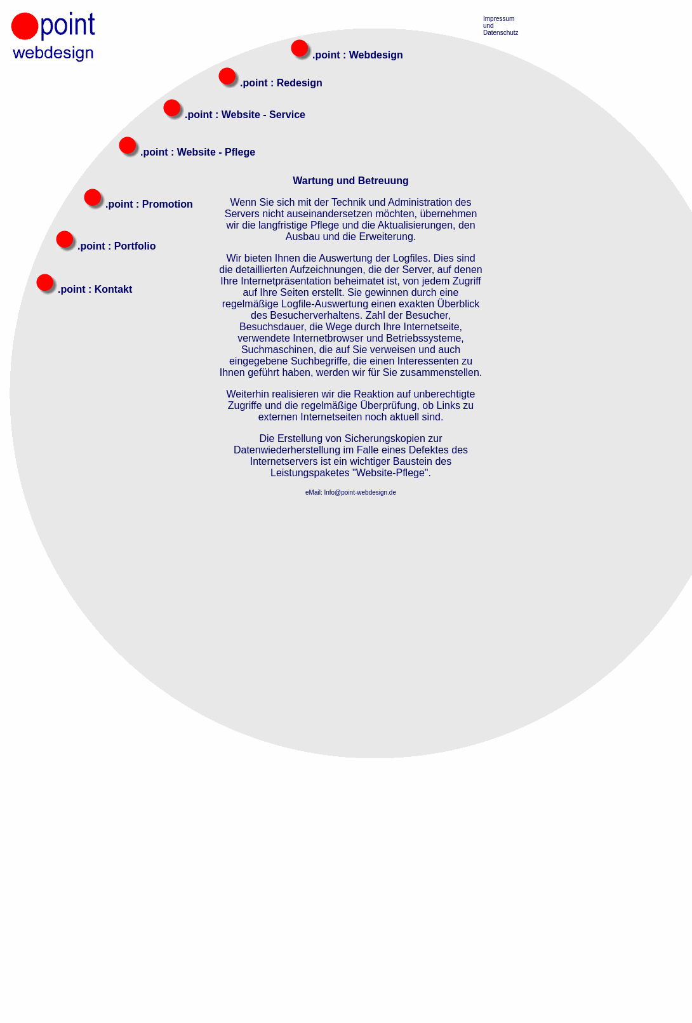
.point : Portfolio (116, 246)
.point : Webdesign (357, 55)
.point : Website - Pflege (197, 152)
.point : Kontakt (95, 289)
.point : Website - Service (245, 114)
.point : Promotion (149, 204)
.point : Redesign (281, 82)
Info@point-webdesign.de (360, 492)
